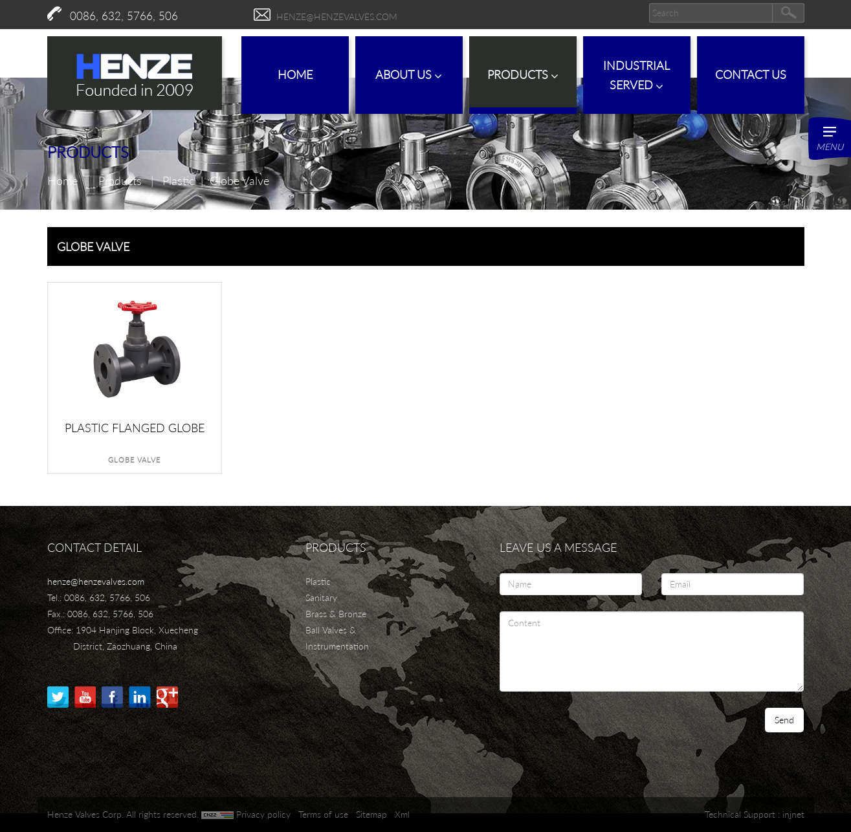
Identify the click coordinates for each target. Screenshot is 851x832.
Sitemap (371, 814)
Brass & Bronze (335, 613)
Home (295, 74)
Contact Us (750, 74)
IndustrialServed (636, 75)
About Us (408, 74)
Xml (402, 814)
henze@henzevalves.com (336, 16)
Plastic (178, 180)
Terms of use (323, 814)
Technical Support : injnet (754, 814)
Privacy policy (263, 814)
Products (522, 74)
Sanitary (321, 597)
